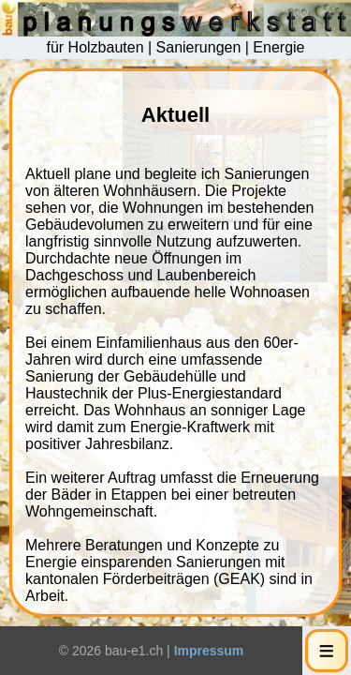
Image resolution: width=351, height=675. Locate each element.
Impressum (209, 650)
